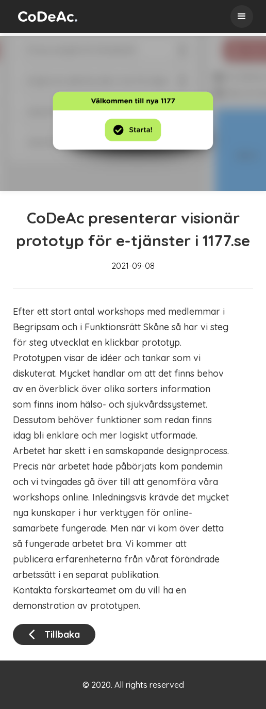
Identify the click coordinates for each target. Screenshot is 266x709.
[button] (241, 16)
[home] (45, 16)
